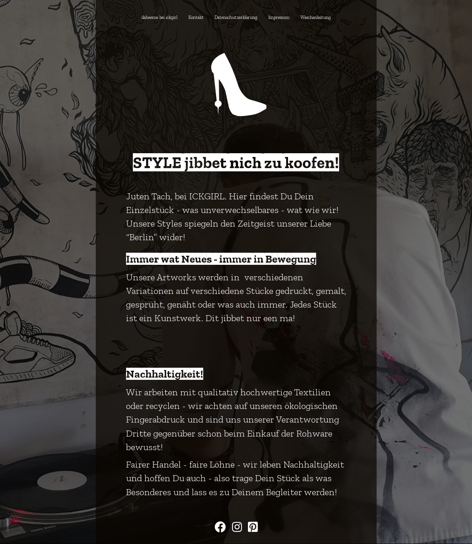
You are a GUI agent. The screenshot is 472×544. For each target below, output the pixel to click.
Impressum (279, 17)
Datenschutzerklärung (236, 17)
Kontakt (196, 17)
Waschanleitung (316, 17)
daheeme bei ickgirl (160, 17)
